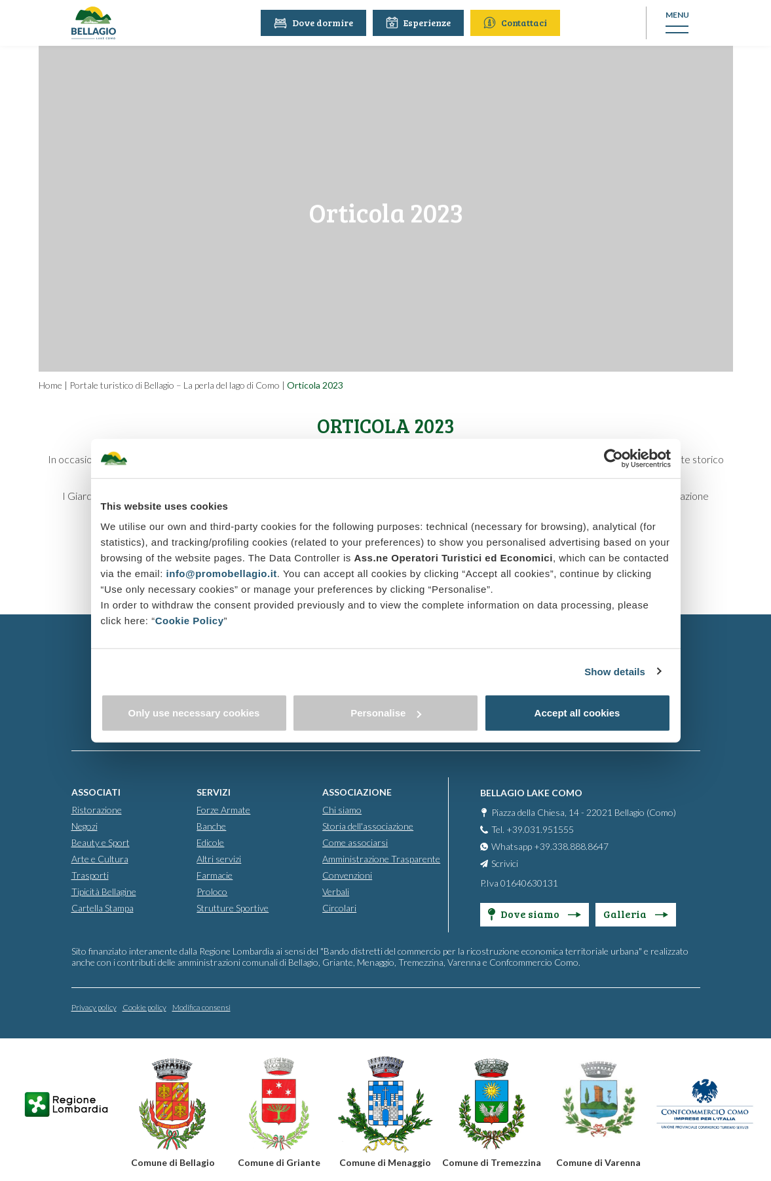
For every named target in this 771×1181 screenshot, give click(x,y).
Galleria (635, 913)
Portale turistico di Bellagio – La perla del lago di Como (174, 385)
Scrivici (504, 862)
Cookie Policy (189, 620)
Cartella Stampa (102, 907)
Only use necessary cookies (194, 712)
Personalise (385, 712)
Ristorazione (96, 809)
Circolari (339, 907)
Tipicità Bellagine (103, 890)
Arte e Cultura (99, 858)
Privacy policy (94, 1007)
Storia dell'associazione (367, 825)
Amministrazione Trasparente (381, 858)
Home (50, 385)
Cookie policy (144, 1007)
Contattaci (516, 22)
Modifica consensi (201, 1007)
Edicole (210, 841)
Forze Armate (223, 809)
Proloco (212, 890)
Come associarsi (355, 841)
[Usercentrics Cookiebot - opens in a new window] (613, 458)
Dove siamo (534, 913)
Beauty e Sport (100, 841)
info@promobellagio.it (221, 573)
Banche (211, 825)
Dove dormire (314, 22)
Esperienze (419, 22)
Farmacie (215, 874)
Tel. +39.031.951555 (532, 828)
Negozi (84, 825)
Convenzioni (347, 874)
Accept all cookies (577, 712)
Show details (614, 671)
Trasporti (90, 874)
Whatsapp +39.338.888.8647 (550, 845)
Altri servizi (219, 858)
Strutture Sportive (233, 907)
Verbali (335, 890)
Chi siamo (342, 809)
